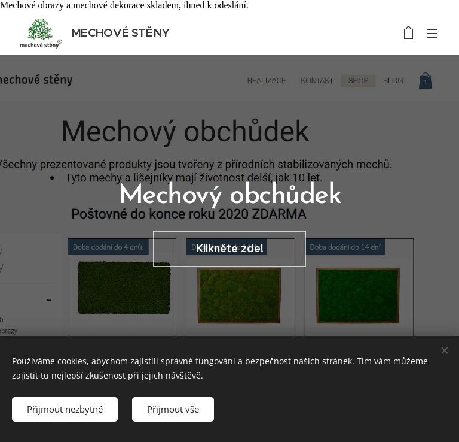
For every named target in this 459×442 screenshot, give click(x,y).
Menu (432, 33)
